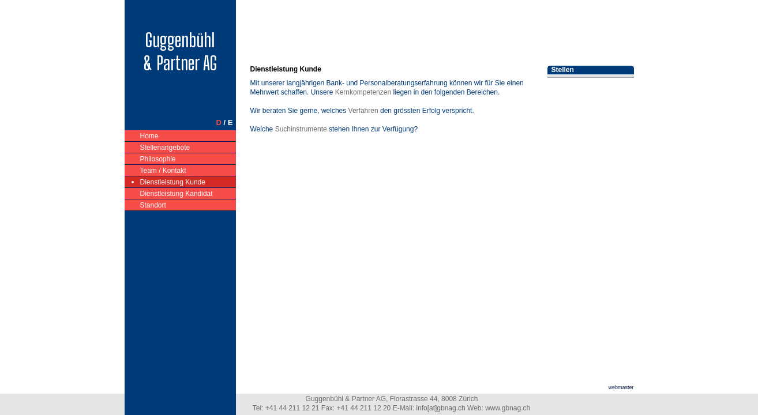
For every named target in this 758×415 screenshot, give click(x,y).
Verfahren (363, 111)
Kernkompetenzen (363, 92)
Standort (153, 204)
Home (149, 135)
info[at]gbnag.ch (440, 408)
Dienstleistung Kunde (173, 181)
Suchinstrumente (301, 129)
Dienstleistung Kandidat (176, 193)
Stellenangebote (165, 147)
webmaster (620, 387)
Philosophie (158, 158)
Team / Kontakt (163, 170)
